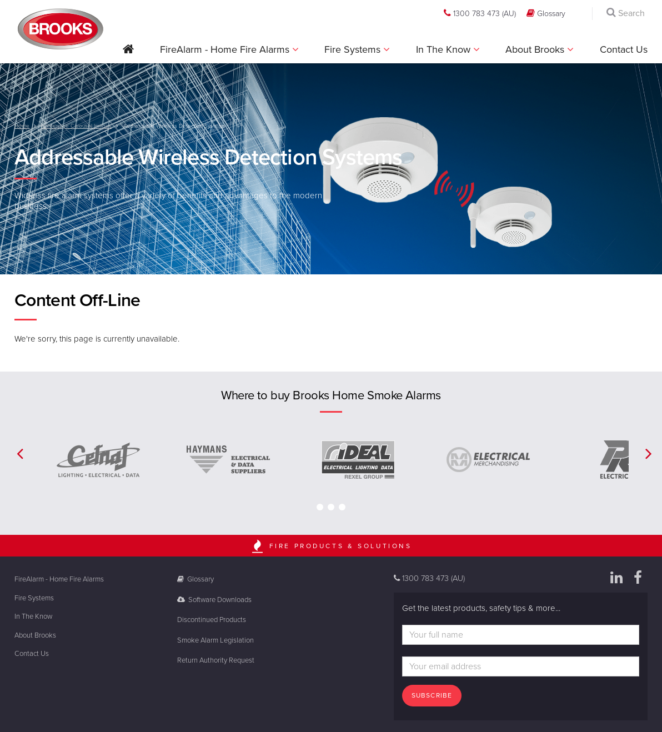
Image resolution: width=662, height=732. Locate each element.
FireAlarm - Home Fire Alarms (226, 49)
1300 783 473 (480, 13)
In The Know (444, 49)
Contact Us (624, 49)
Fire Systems (353, 49)
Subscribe (432, 695)
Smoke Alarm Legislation (215, 640)
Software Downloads (214, 599)
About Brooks (536, 49)
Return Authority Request (215, 660)
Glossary (545, 13)
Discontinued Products (211, 619)
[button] (128, 53)
